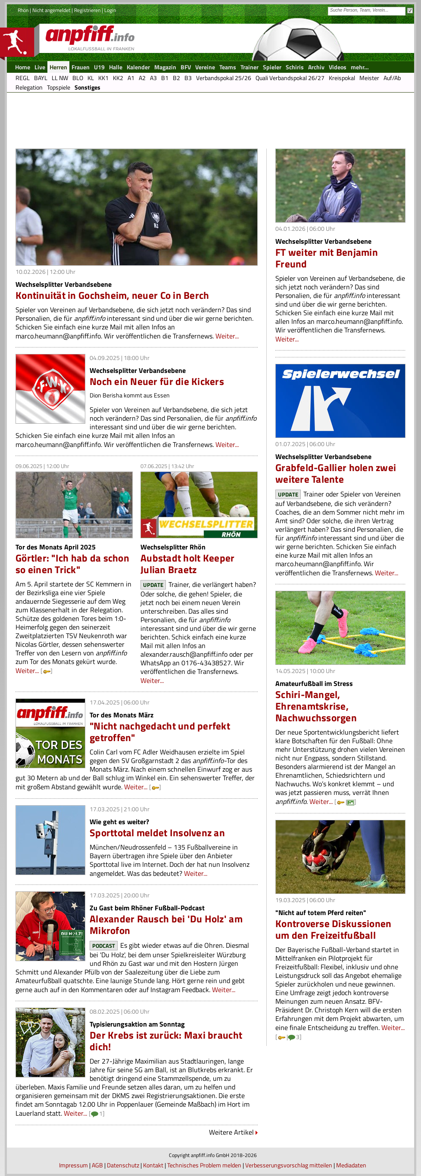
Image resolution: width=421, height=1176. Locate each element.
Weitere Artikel (231, 1132)
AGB (97, 1165)
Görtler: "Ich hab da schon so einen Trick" (72, 563)
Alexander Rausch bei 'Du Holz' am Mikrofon (166, 924)
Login (110, 10)
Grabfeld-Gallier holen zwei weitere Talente (335, 473)
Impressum (73, 1165)
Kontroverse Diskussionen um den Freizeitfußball (333, 929)
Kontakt (153, 1165)
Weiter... (227, 336)
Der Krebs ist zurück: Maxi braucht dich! (166, 1040)
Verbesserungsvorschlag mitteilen (288, 1165)
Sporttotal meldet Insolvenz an (157, 832)
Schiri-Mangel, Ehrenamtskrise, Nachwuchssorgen (316, 706)
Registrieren (87, 10)
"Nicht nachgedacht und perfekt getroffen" (160, 731)
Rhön (23, 10)
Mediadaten (351, 1165)
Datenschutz (123, 1165)
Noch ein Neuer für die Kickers (157, 381)
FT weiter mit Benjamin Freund (326, 258)
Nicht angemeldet (51, 10)
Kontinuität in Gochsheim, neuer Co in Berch (112, 295)
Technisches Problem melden (204, 1165)
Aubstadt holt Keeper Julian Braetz (187, 563)
